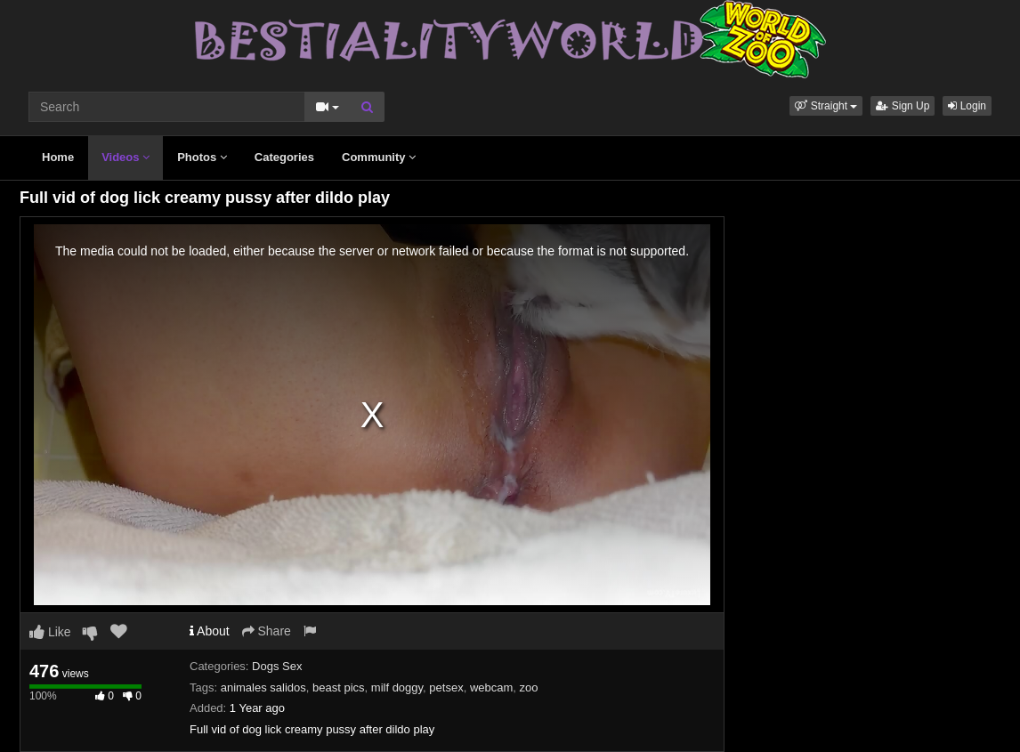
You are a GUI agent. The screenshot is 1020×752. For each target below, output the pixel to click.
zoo (529, 687)
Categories (284, 157)
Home (58, 157)
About (210, 631)
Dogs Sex (277, 666)
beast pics (338, 687)
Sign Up (902, 106)
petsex (446, 687)
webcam (491, 687)
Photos (202, 157)
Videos (125, 157)
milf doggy (397, 687)
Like (50, 632)
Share (266, 631)
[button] (825, 106)
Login (967, 106)
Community (379, 157)
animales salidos (263, 687)
